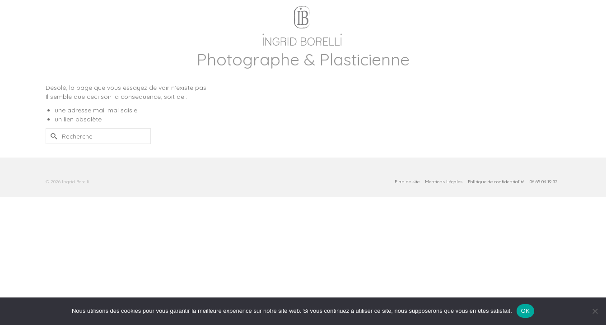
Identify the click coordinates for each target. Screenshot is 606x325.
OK (525, 310)
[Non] (594, 311)
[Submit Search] (52, 172)
